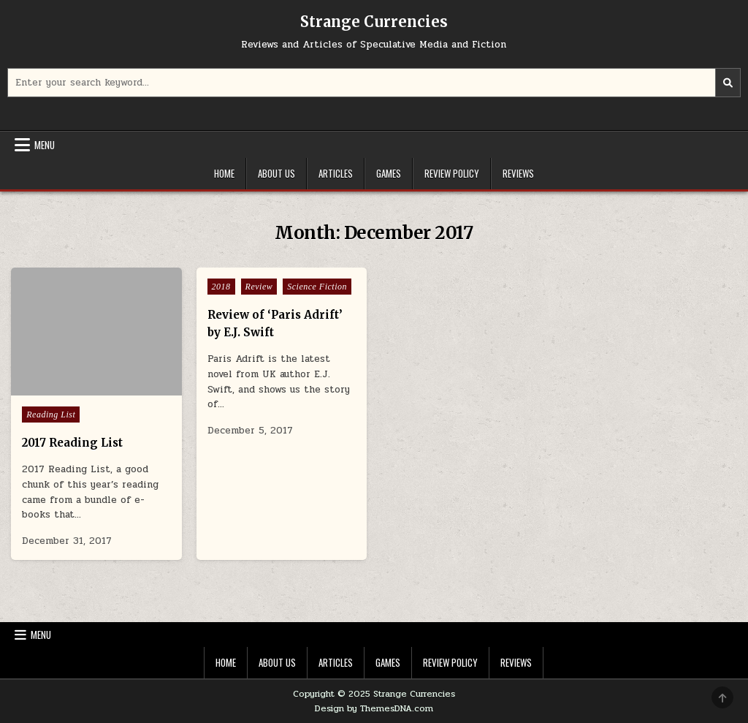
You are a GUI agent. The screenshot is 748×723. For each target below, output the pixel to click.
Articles (335, 173)
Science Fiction (317, 286)
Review (259, 286)
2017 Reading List (72, 443)
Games (388, 173)
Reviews (518, 173)
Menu (44, 144)
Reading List (50, 414)
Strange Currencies (374, 21)
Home (224, 173)
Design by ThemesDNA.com (374, 708)
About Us (276, 173)
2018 (221, 286)
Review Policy (451, 173)
